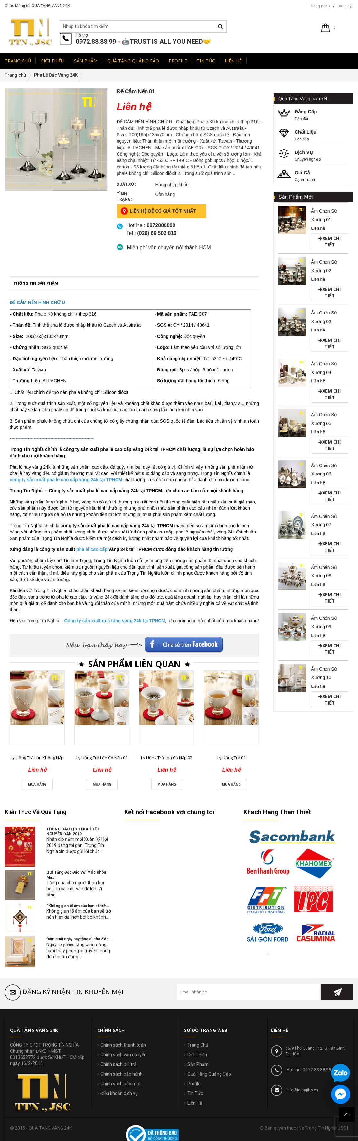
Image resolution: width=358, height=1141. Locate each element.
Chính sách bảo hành (121, 1074)
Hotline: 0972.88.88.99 (308, 1069)
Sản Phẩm (198, 1064)
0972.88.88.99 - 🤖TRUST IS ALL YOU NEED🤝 (143, 41)
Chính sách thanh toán (123, 1045)
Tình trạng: (124, 196)
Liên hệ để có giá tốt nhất (158, 211)
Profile (194, 1083)
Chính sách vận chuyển (123, 1054)
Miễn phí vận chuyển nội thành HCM (169, 247)
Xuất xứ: (126, 184)
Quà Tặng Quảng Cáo (209, 1074)
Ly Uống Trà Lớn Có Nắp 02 (166, 964)
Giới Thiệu (197, 1054)
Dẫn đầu (312, 114)
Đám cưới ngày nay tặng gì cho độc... (79, 939)
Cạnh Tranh (312, 175)
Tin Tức (195, 1093)
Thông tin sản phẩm (36, 489)
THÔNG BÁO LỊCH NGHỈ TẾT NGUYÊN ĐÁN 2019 (72, 831)
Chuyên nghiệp (312, 155)
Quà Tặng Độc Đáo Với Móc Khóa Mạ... (76, 874)
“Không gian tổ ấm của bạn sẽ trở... (77, 906)
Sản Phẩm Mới (295, 197)
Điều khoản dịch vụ (119, 1093)
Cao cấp (312, 135)
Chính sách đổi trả (118, 1064)
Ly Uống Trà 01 (231, 964)
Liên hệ (318, 228)
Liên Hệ (194, 1103)
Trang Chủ (197, 1045)
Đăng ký (344, 6)
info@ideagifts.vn (302, 1090)
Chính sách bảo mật (120, 1083)
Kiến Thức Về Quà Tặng (35, 812)
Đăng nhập (320, 6)
